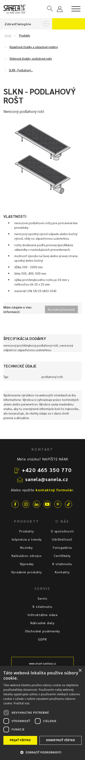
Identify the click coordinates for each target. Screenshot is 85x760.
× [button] (80, 670)
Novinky (26, 547)
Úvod (8, 35)
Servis (42, 598)
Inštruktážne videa (42, 615)
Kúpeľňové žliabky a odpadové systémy (34, 47)
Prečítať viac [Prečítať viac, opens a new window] (22, 703)
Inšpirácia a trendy (27, 539)
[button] (42, 752)
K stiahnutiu (62, 564)
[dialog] (42, 713)
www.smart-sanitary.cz (42, 663)
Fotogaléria (62, 547)
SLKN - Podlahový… (21, 70)
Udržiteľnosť (62, 539)
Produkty (24, 35)
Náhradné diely (42, 623)
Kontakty (62, 572)
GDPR (42, 639)
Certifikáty (62, 556)
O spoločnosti (62, 531)
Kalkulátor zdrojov (27, 556)
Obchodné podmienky (42, 631)
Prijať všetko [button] (20, 740)
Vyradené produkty (26, 572)
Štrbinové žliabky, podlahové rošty (31, 58)
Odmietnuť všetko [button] (60, 740)
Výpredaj (27, 564)
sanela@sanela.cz (46, 479)
